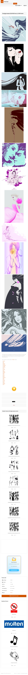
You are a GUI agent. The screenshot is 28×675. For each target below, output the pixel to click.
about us (15, 673)
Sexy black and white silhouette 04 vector (14, 471)
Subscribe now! (14, 570)
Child (3, 374)
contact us (18, 673)
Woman (4, 363)
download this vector (14, 595)
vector (6, 1)
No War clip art (14, 614)
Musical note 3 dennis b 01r (14, 646)
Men (3, 370)
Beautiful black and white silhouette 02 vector (14, 517)
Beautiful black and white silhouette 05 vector (14, 425)
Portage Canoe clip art (14, 662)
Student (4, 383)
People (13, 359)
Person (4, 369)
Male (3, 378)
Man (3, 362)
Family (4, 380)
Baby (3, 373)
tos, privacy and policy (24, 673)
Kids (3, 384)
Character (4, 365)
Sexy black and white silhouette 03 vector (14, 456)
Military (4, 371)
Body (3, 376)
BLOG (25, 5)
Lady (3, 379)
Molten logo (14, 630)
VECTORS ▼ (18, 5)
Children (4, 367)
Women (4, 364)
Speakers (4, 377)
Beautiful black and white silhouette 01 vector (14, 502)
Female (4, 366)
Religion (4, 372)
